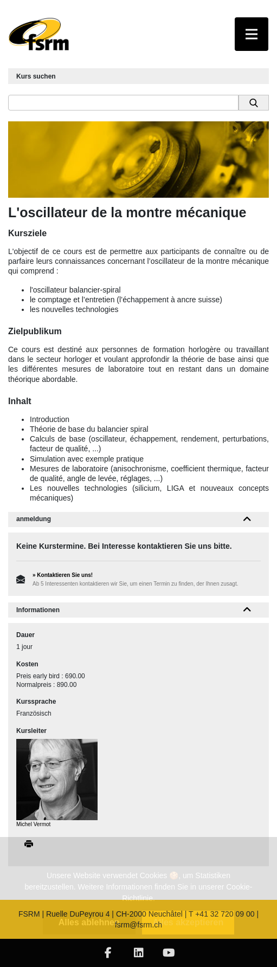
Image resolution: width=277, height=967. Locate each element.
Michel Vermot (33, 824)
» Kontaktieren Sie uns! (63, 575)
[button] (247, 519)
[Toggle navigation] (251, 34)
